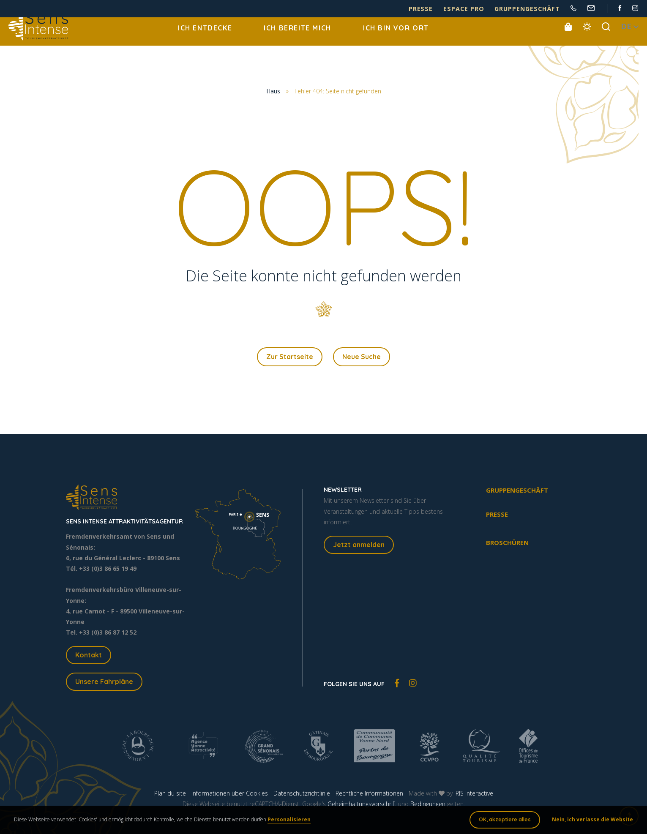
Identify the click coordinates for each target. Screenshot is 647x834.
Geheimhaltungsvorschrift (362, 806)
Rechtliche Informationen (369, 795)
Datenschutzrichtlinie (301, 795)
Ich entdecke (205, 38)
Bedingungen (427, 806)
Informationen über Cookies (229, 795)
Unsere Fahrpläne (104, 683)
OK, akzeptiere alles (502, 821)
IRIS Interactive (473, 795)
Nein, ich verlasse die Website (589, 821)
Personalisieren (292, 821)
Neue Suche (361, 358)
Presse (448, 9)
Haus (273, 91)
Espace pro (484, 9)
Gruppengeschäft (536, 9)
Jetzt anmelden (359, 546)
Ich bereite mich (297, 38)
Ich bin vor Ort (396, 38)
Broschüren (507, 544)
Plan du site (170, 795)
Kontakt (88, 657)
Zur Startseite (289, 358)
